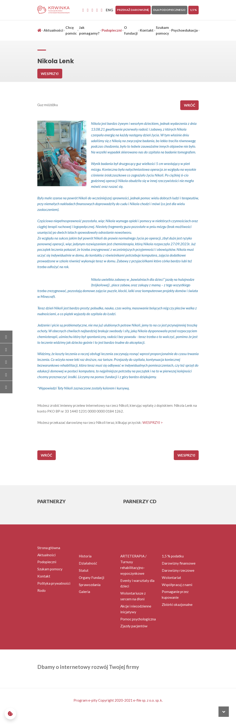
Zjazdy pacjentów (134, 626)
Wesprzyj (50, 74)
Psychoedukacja (184, 30)
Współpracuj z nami (177, 585)
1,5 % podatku (173, 556)
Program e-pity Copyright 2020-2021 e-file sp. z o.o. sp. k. (118, 700)
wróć (189, 105)
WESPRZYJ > (152, 422)
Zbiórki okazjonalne (177, 604)
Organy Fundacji (91, 577)
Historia (85, 556)
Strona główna (48, 548)
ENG (109, 10)
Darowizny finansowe (178, 563)
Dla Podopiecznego (169, 10)
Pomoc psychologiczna (138, 619)
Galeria (84, 591)
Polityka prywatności (53, 583)
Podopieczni (112, 30)
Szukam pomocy (49, 569)
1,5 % (193, 10)
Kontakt (146, 30)
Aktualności (53, 30)
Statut (83, 570)
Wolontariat (171, 577)
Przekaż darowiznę (133, 10)
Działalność (88, 563)
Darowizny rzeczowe (178, 570)
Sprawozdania (89, 585)
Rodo (41, 590)
